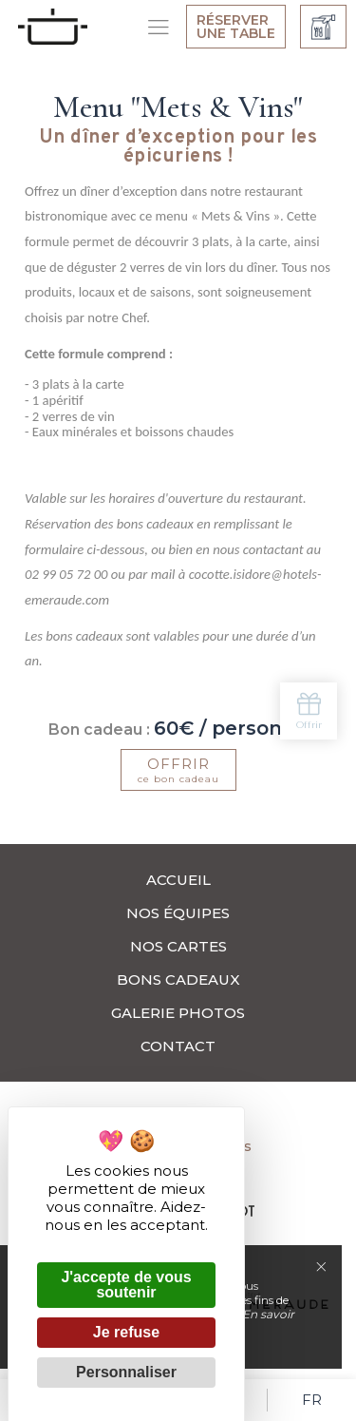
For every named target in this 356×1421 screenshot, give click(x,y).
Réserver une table (236, 26)
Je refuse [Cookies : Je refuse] (126, 1332)
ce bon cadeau (178, 770)
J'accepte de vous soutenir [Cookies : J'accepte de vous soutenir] (126, 1284)
